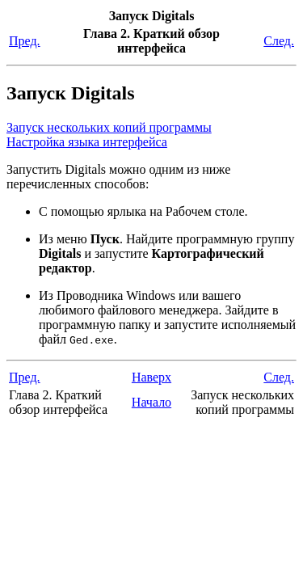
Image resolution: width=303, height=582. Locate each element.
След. (278, 41)
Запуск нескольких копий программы (109, 127)
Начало (151, 402)
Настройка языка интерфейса (86, 142)
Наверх (151, 377)
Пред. (24, 41)
